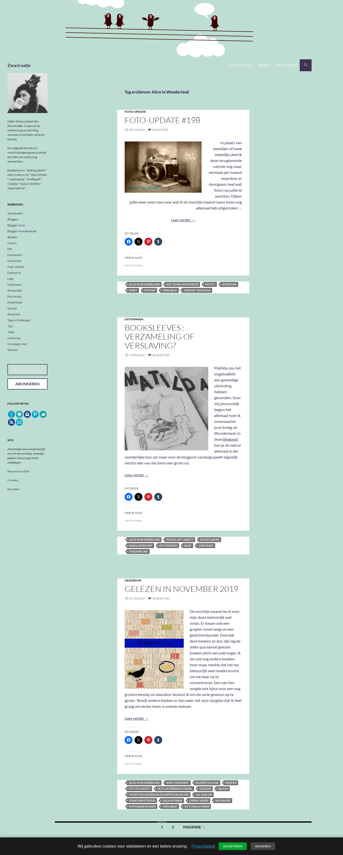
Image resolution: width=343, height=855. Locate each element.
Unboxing (13, 338)
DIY (10, 249)
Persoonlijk (14, 290)
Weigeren (263, 846)
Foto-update (135, 112)
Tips (10, 326)
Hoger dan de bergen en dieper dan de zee (159, 794)
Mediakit (264, 65)
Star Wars (205, 545)
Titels (10, 332)
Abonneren (27, 383)
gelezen (205, 788)
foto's (210, 284)
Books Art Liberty (180, 539)
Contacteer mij (240, 65)
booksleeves (209, 539)
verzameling (138, 551)
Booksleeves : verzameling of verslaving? (159, 336)
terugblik (169, 290)
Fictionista (14, 261)
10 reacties (161, 355)
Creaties (12, 480)
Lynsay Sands (198, 800)
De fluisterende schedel (174, 788)
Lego (10, 278)
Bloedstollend (207, 782)
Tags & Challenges (18, 320)
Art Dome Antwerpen (182, 284)
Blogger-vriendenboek (22, 231)
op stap (149, 290)
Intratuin (229, 284)
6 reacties (160, 130)
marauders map (140, 545)
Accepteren (232, 846)
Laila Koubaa (172, 800)
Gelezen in (133, 580)
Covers (12, 243)
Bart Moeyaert (178, 782)
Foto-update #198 (162, 120)
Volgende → (194, 827)
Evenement (14, 255)
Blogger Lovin (16, 225)
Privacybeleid (286, 65)
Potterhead (168, 545)
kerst (133, 290)
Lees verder (183, 219)
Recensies (13, 314)
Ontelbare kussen (142, 806)
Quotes (12, 308)
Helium (223, 788)
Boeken (12, 237)
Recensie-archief (18, 471)
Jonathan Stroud (142, 800)
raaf (187, 545)
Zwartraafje (19, 65)
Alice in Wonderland (144, 284)
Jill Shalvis (204, 794)
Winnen (12, 350)
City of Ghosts (139, 788)
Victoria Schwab (196, 806)
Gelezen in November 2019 (181, 589)
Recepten (13, 489)
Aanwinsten (15, 213)
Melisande (222, 800)
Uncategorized (17, 344)
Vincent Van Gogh (197, 290)
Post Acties (14, 296)
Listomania (134, 319)
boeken (231, 782)
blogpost (230, 439)
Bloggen (12, 219)
